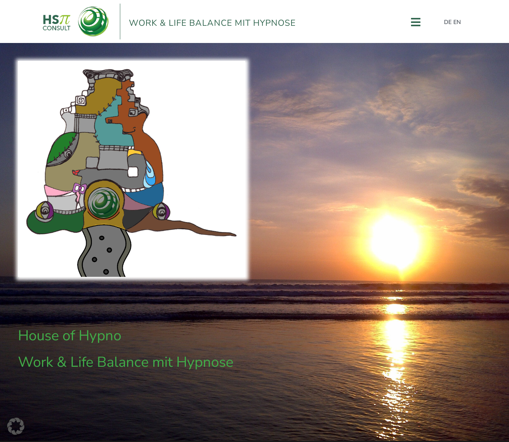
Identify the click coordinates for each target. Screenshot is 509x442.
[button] (16, 426)
